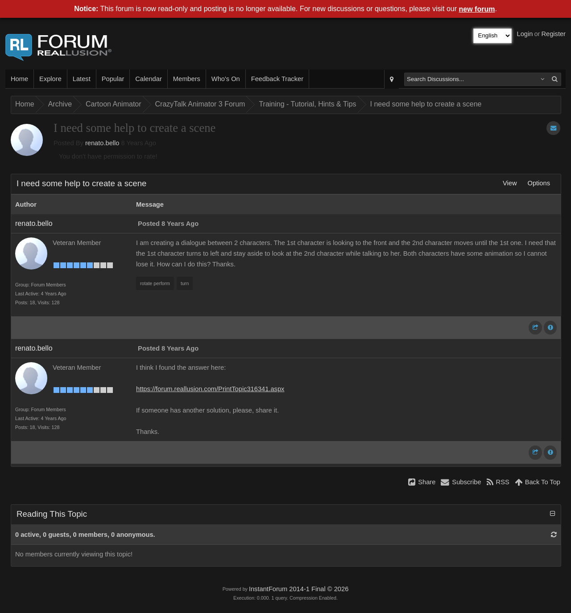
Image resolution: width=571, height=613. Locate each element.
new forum (477, 9)
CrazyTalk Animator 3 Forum (200, 104)
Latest (81, 78)
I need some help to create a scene (426, 104)
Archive (60, 104)
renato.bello (102, 143)
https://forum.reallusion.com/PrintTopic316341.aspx (210, 388)
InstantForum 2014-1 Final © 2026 (298, 589)
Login (525, 33)
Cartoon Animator (113, 104)
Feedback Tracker (277, 78)
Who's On (225, 78)
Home (19, 78)
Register (553, 33)
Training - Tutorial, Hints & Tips (307, 104)
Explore (50, 78)
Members (187, 78)
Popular (113, 78)
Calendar (148, 78)
